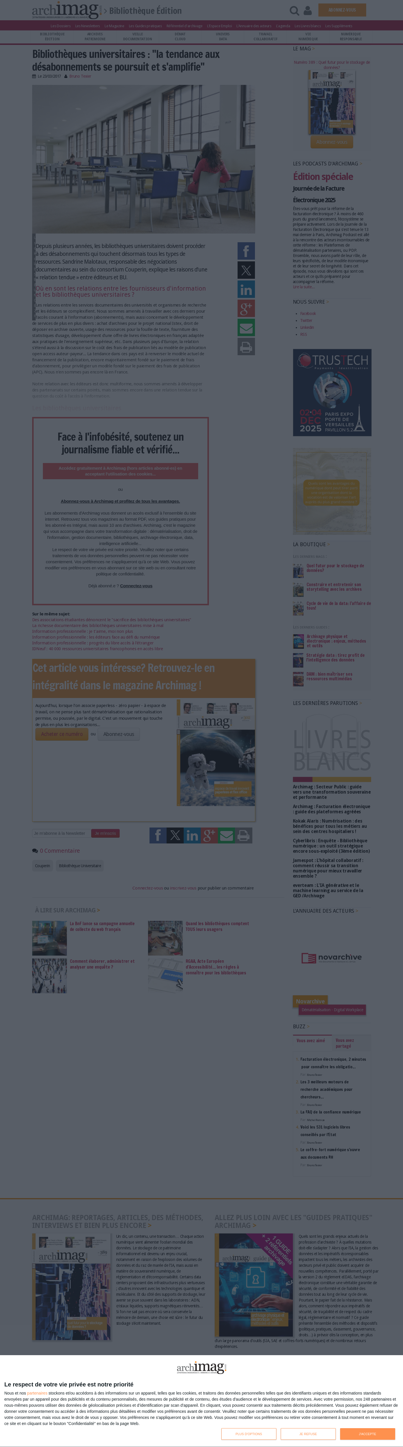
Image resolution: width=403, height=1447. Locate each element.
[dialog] (201, 1401)
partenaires (37, 1393)
